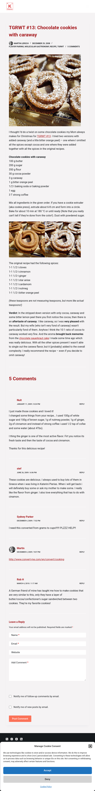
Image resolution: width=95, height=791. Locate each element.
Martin (20, 548)
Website (15, 652)
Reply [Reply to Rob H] (82, 583)
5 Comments (74, 46)
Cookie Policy (46, 787)
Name (15, 635)
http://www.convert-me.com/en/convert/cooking (36, 559)
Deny (47, 779)
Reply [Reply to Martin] (82, 552)
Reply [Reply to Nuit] (82, 404)
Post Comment (20, 718)
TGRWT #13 (44, 136)
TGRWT (60, 46)
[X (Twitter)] (7, 739)
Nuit (19, 400)
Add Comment (19, 663)
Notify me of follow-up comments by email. (36, 696)
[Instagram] (12, 739)
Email (15, 644)
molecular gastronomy (37, 46)
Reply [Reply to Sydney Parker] (82, 521)
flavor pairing (16, 46)
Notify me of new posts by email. (31, 707)
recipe (53, 46)
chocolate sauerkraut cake (34, 338)
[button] (90, 746)
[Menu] (87, 6)
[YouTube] (16, 739)
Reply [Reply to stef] (82, 473)
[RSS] (21, 739)
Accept (47, 770)
